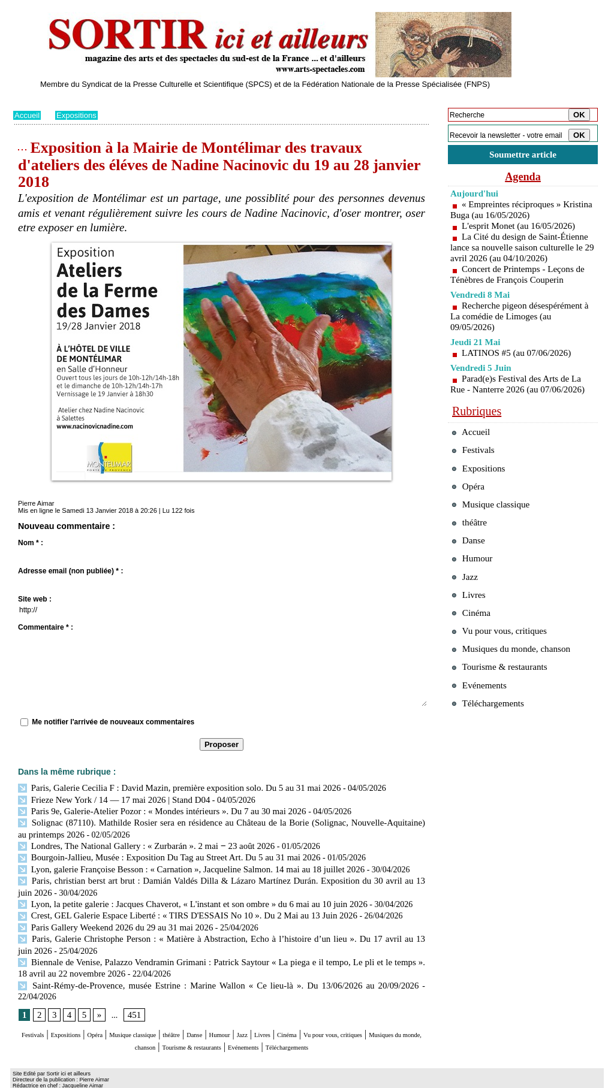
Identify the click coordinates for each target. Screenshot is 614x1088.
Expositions (79, 115)
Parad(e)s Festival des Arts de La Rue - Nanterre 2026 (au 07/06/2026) (521, 396)
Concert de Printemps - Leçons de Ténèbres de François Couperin (521, 287)
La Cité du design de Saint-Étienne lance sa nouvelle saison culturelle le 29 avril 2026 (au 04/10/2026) (520, 255)
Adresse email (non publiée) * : (70, 571)
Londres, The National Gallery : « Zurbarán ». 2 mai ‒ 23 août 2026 (139, 842)
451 (132, 993)
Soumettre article (523, 155)
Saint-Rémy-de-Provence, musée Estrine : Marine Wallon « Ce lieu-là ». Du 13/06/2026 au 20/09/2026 (197, 973)
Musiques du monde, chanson (186, 1024)
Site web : (35, 599)
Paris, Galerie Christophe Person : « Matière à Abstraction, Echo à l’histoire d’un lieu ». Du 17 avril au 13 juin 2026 (221, 930)
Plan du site (30, 1079)
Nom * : (30, 543)
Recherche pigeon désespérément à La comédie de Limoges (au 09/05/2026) (519, 329)
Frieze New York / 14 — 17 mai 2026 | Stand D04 (108, 798)
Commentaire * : (45, 627)
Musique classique (177, 1013)
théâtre (233, 1013)
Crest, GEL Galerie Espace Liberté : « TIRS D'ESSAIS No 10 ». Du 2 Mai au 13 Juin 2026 (178, 907)
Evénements (369, 1024)
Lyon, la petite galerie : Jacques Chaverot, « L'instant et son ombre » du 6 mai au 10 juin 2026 (182, 897)
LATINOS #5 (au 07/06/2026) (519, 366)
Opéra (124, 1013)
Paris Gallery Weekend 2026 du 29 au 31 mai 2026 (110, 918)
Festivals (36, 1013)
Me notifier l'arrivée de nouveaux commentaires (113, 722)
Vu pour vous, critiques (505, 670)
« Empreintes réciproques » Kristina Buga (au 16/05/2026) (509, 211)
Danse (264, 1013)
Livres (357, 1013)
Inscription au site (129, 1079)
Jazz (330, 1013)
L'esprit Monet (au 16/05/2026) (522, 228)
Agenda (523, 178)
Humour (299, 1013)
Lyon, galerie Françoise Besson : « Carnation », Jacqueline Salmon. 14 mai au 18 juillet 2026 (181, 864)
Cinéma (392, 1013)
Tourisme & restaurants (294, 1024)
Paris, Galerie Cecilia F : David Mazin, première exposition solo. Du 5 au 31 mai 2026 (170, 787)
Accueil (27, 115)
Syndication (81, 1079)
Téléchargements (221, 1035)
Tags (167, 1079)
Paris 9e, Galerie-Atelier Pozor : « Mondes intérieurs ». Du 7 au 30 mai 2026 (154, 809)
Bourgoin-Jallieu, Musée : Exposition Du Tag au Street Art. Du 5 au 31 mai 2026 (160, 853)
